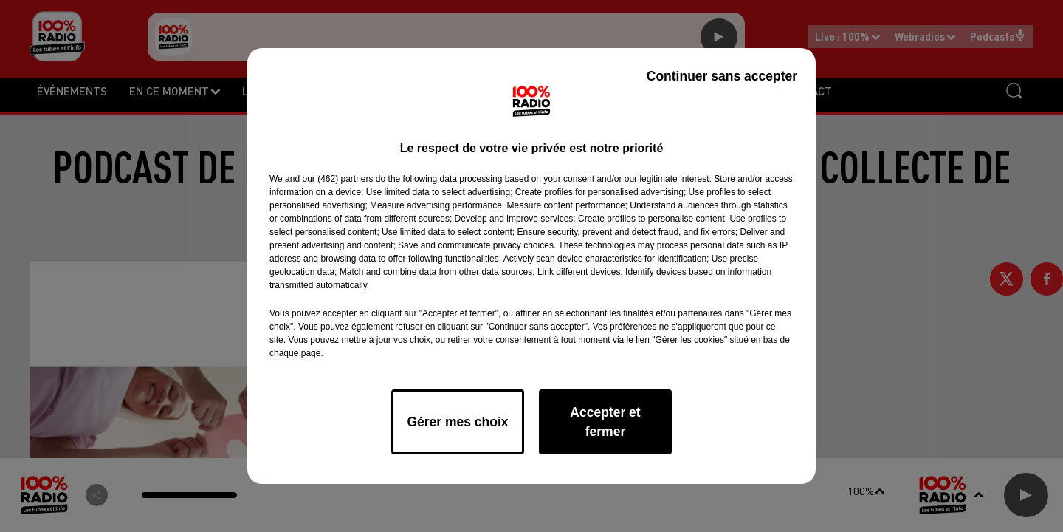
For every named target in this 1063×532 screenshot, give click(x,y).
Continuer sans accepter (722, 76)
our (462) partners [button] (337, 179)
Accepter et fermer (605, 422)
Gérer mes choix (457, 422)
